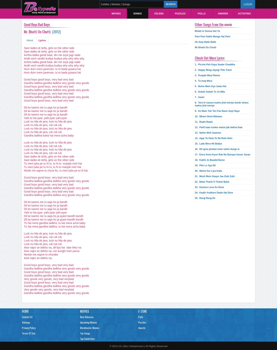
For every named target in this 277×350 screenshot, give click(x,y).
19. (205, 165)
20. (208, 171)
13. (208, 132)
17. (222, 154)
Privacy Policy (29, 328)
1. (215, 64)
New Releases (87, 317)
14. (213, 138)
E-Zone (142, 311)
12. (218, 127)
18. (210, 160)
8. (221, 104)
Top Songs (85, 333)
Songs (137, 13)
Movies (116, 13)
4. (203, 81)
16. (217, 149)
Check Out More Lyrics (209, 57)
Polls (202, 13)
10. (208, 116)
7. (199, 97)
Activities (244, 13)
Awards (223, 13)
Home (25, 311)
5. (210, 86)
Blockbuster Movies (89, 328)
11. (204, 122)
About (29, 40)
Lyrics (42, 40)
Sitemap (26, 322)
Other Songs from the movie (213, 24)
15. (208, 143)
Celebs (159, 13)
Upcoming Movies (88, 322)
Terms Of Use (28, 333)
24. (214, 192)
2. (213, 70)
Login (248, 4)
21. (215, 176)
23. (209, 187)
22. (212, 181)
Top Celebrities (87, 339)
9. (217, 111)
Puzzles (180, 13)
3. (207, 75)
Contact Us (27, 317)
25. (205, 198)
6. (210, 91)
